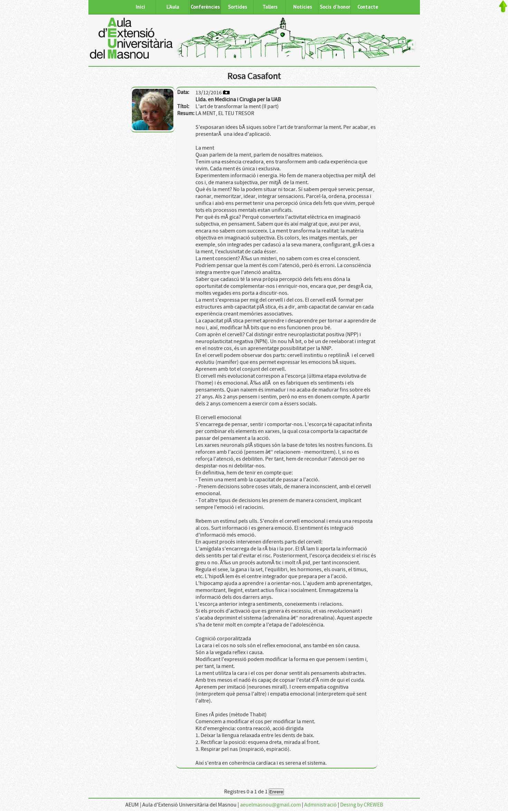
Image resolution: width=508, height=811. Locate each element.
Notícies (302, 6)
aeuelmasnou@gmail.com (270, 804)
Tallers (270, 6)
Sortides (237, 6)
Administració (320, 804)
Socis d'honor (335, 6)
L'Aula (172, 6)
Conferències (205, 6)
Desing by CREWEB (361, 804)
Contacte (367, 6)
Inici (140, 6)
